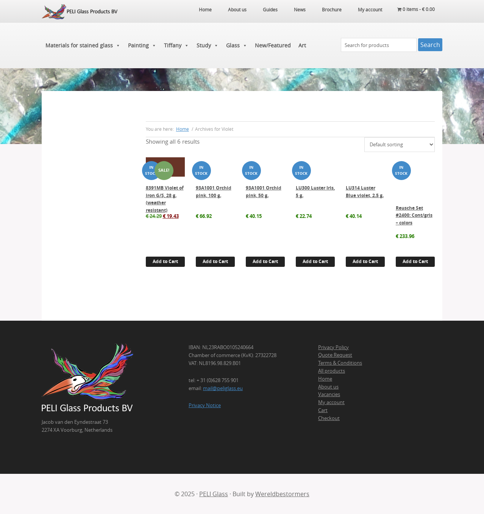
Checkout (329, 418)
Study (208, 45)
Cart (323, 410)
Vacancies (329, 394)
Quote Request (335, 354)
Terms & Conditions (340, 362)
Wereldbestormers (282, 494)
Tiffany (176, 45)
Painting (142, 45)
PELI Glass (213, 494)
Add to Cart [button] (165, 261)
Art (302, 45)
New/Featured (273, 45)
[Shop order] (399, 144)
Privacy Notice (205, 405)
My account (331, 402)
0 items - (416, 9)
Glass (236, 45)
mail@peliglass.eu (223, 388)
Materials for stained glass (82, 45)
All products (331, 370)
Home (325, 378)
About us (328, 386)
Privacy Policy (333, 347)
